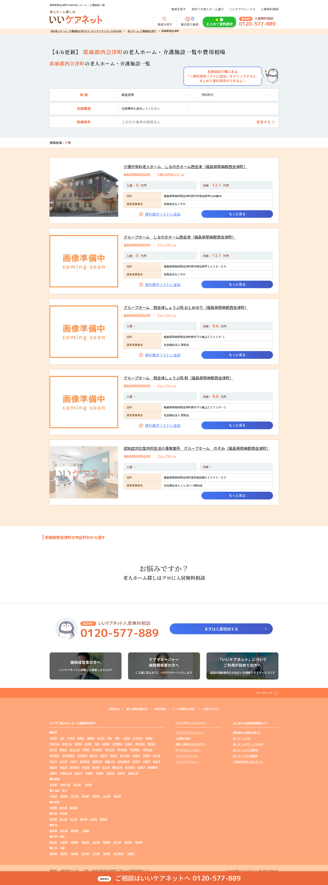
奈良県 (121, 772)
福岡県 (53, 851)
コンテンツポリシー (187, 760)
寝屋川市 (110, 760)
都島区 (81, 738)
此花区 (101, 738)
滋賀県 (110, 772)
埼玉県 (77, 783)
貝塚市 (146, 755)
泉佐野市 (85, 760)
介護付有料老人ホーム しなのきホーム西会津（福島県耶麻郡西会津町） (185, 166)
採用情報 (159, 709)
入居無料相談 (270, 9)
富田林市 (97, 760)
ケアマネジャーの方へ (188, 749)
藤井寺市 (117, 766)
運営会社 (111, 709)
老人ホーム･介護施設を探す (142, 31)
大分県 (96, 851)
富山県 (63, 817)
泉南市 (141, 766)
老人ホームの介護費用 (245, 755)
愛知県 (53, 828)
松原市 (136, 760)
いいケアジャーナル (242, 9)
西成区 (151, 743)
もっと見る (237, 213)
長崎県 (74, 851)
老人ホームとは (241, 738)
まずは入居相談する (221, 629)
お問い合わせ (213, 709)
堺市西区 (122, 749)
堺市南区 (135, 749)
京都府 (100, 772)
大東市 (146, 760)
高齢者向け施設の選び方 (246, 732)
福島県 (117, 794)
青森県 (64, 794)
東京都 (53, 783)
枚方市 (53, 760)
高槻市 (136, 755)
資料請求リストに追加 (163, 214)
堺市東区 (55, 755)
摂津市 (96, 766)
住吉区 (128, 743)
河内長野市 (123, 760)
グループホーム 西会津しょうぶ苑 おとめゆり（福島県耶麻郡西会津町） (186, 307)
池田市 (103, 755)
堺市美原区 (68, 755)
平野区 (86, 749)
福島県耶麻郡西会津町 (137, 174)
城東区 (106, 743)
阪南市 (78, 772)
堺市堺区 (97, 749)
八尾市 (73, 760)
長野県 (103, 817)
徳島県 (139, 839)
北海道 (53, 794)
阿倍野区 (117, 743)
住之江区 (75, 749)
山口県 (96, 839)
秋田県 (96, 794)
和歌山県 (133, 772)
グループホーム (166, 245)
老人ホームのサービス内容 (248, 743)
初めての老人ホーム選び (208, 9)
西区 (109, 738)
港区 (117, 738)
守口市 (156, 755)
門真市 (86, 766)
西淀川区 (55, 743)
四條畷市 (153, 766)
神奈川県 (65, 783)
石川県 (73, 817)
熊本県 (85, 851)
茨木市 (63, 760)
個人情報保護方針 (135, 709)
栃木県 (63, 805)
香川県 (117, 839)
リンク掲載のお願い (185, 709)
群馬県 (73, 805)
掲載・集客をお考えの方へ (191, 743)
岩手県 (74, 794)
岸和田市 (82, 755)
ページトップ (263, 693)
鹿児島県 (119, 851)
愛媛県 (106, 839)
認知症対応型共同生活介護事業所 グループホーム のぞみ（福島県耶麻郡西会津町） (197, 448)
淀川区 (53, 749)
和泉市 (156, 760)
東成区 (78, 743)
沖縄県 (130, 851)
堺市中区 (110, 749)
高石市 (106, 766)
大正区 (126, 738)
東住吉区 (140, 743)
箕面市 (53, 766)
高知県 (128, 839)
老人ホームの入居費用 (245, 749)
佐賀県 (64, 851)
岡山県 (53, 839)
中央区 (71, 738)
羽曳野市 (75, 766)
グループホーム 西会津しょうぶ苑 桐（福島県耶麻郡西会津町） (178, 378)
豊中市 (93, 755)
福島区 (91, 738)
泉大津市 (125, 755)
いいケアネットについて (189, 732)
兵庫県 (89, 772)
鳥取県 (74, 839)
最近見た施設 (190, 21)
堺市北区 (148, 749)
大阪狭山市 (66, 772)
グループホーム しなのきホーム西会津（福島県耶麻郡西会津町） (180, 237)
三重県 (85, 828)
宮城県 (85, 794)
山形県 (106, 794)
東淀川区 (67, 743)
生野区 (88, 743)
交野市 (53, 772)
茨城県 (53, 805)
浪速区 (149, 738)
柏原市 (63, 766)
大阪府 (53, 738)
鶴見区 (63, 749)
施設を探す (178, 9)
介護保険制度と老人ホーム (248, 760)
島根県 (85, 839)
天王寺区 (138, 738)
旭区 (97, 743)
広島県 (64, 839)
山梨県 (93, 817)
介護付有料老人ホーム (170, 174)
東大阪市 (130, 766)
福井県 (83, 817)
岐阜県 (64, 828)
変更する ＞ (265, 121)
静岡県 (74, 828)
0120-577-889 (257, 24)
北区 (62, 738)
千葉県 (88, 783)
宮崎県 (106, 851)
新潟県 (53, 817)
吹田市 (113, 755)
